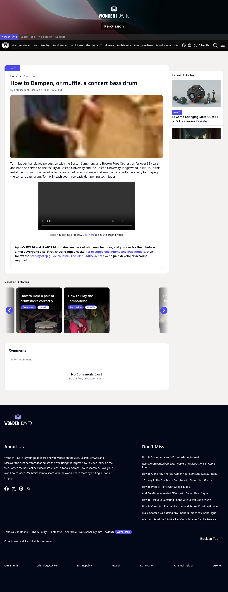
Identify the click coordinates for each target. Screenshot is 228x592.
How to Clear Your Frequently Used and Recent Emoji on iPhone (180, 506)
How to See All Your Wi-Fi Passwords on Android (170, 457)
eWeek (116, 565)
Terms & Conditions (16, 532)
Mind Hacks (163, 45)
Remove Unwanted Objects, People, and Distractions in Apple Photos (178, 465)
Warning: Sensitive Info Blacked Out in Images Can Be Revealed (179, 519)
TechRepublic (84, 565)
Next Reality (45, 36)
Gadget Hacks (28, 36)
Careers (118, 532)
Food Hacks (60, 45)
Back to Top (212, 538)
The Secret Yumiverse (100, 45)
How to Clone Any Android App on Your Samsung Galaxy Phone (179, 473)
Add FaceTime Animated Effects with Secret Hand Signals (176, 493)
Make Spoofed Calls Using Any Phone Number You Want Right (179, 513)
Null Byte (60, 36)
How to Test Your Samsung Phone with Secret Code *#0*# (176, 499)
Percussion (114, 26)
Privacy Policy (39, 532)
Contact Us (55, 532)
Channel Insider (183, 565)
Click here (88, 234)
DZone (217, 565)
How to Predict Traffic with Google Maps (166, 486)
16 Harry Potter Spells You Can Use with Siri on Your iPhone (177, 480)
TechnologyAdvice (46, 565)
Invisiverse (124, 45)
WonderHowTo (9, 36)
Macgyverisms (143, 45)
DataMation (147, 565)
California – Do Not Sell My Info (83, 532)
